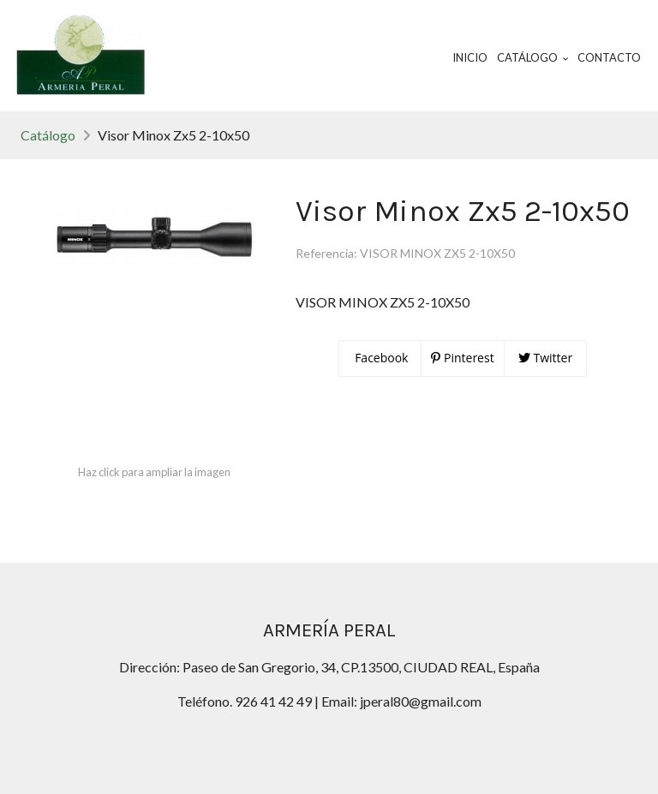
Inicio (470, 57)
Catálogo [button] (533, 57)
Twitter (545, 357)
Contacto (609, 57)
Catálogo (48, 135)
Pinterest (462, 357)
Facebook (380, 357)
